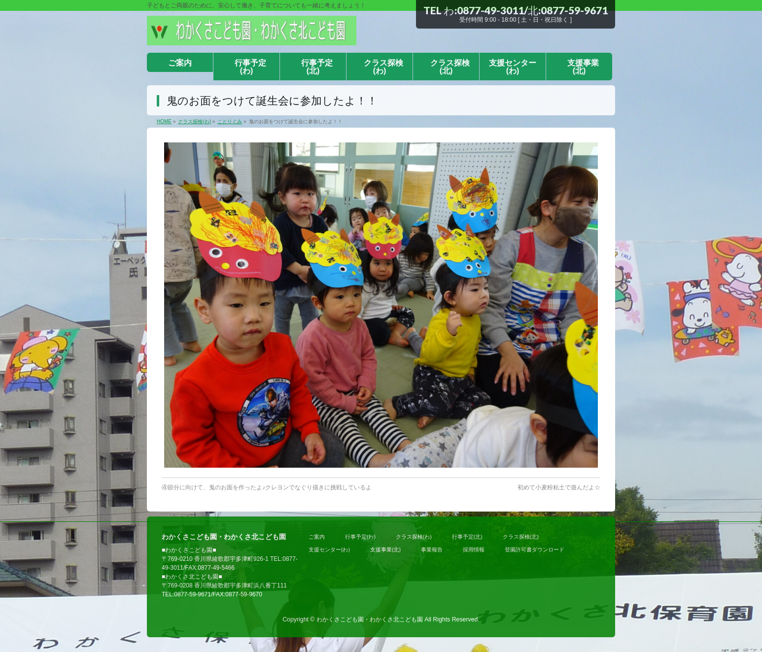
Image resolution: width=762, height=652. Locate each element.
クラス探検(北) (521, 537)
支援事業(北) (385, 549)
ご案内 (317, 537)
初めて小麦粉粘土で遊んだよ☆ (559, 487)
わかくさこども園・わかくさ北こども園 (369, 619)
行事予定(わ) (360, 537)
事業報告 (432, 549)
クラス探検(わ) (414, 537)
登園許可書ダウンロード (534, 549)
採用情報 (474, 549)
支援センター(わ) (329, 549)
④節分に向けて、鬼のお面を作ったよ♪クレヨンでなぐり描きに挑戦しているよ (267, 487)
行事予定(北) (467, 537)
